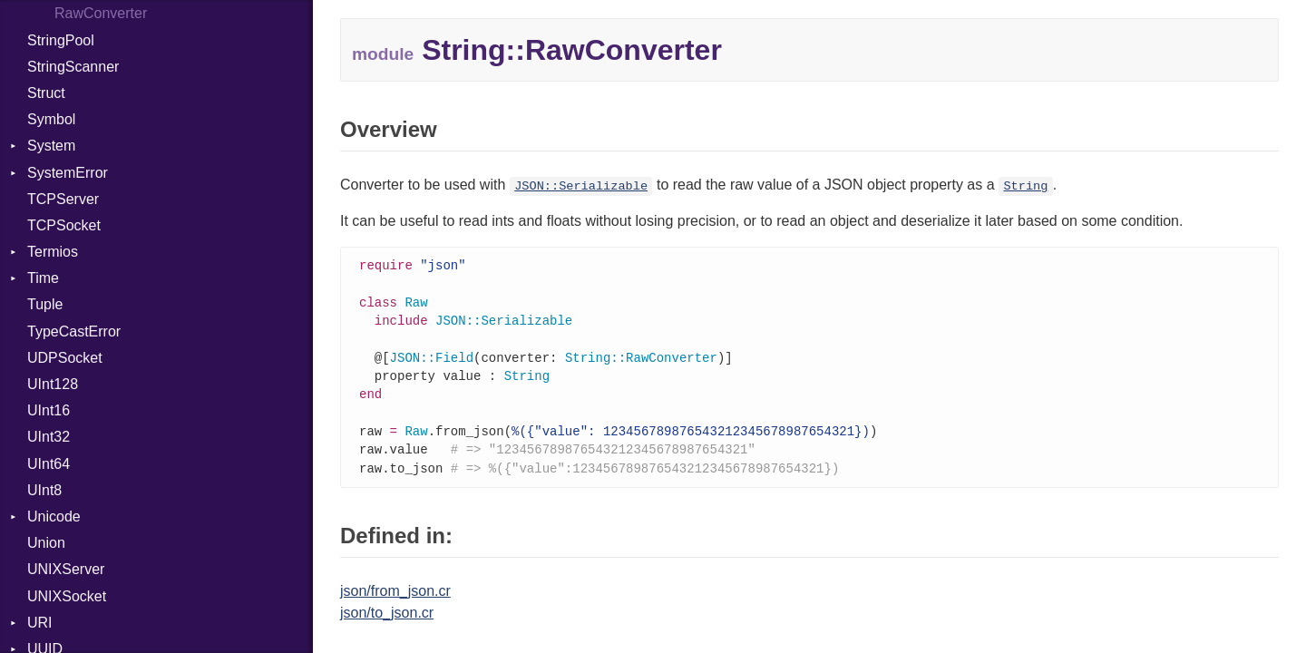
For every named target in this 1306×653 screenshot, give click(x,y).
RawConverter (100, 13)
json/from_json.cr (395, 601)
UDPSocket (64, 357)
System (51, 145)
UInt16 (48, 410)
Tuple (45, 304)
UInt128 (52, 384)
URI (40, 622)
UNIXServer (65, 569)
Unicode (54, 516)
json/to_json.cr (387, 623)
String (1025, 186)
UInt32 (48, 436)
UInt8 (44, 490)
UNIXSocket (66, 596)
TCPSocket (64, 225)
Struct (46, 93)
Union (46, 543)
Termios (52, 251)
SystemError (67, 172)
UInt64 (48, 464)
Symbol (51, 119)
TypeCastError (74, 331)
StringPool (60, 40)
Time (43, 278)
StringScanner (73, 66)
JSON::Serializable (581, 186)
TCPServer (63, 199)
